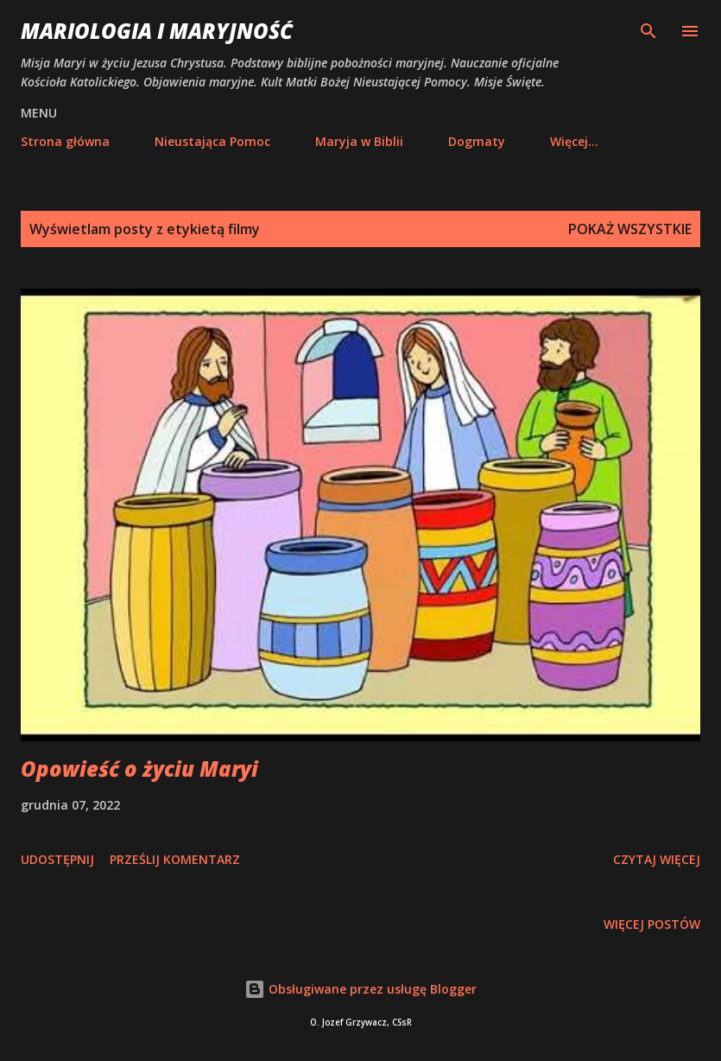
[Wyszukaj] (648, 31)
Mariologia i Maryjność (157, 30)
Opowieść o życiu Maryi (139, 768)
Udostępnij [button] (57, 859)
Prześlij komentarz (175, 859)
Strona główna (65, 141)
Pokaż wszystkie (630, 228)
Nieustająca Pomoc (212, 141)
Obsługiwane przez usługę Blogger (360, 989)
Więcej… (574, 141)
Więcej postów (652, 924)
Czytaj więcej (656, 859)
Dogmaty (476, 141)
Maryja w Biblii (359, 141)
